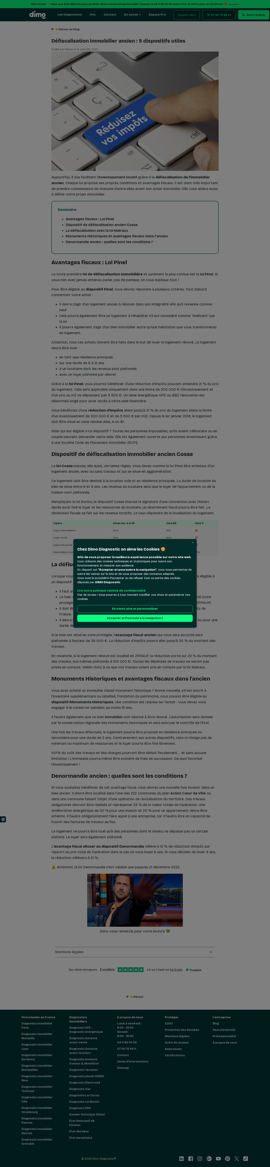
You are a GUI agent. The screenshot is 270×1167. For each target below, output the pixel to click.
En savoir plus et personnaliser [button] (135, 609)
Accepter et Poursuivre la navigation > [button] (135, 618)
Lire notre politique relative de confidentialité (111, 591)
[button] (193, 543)
